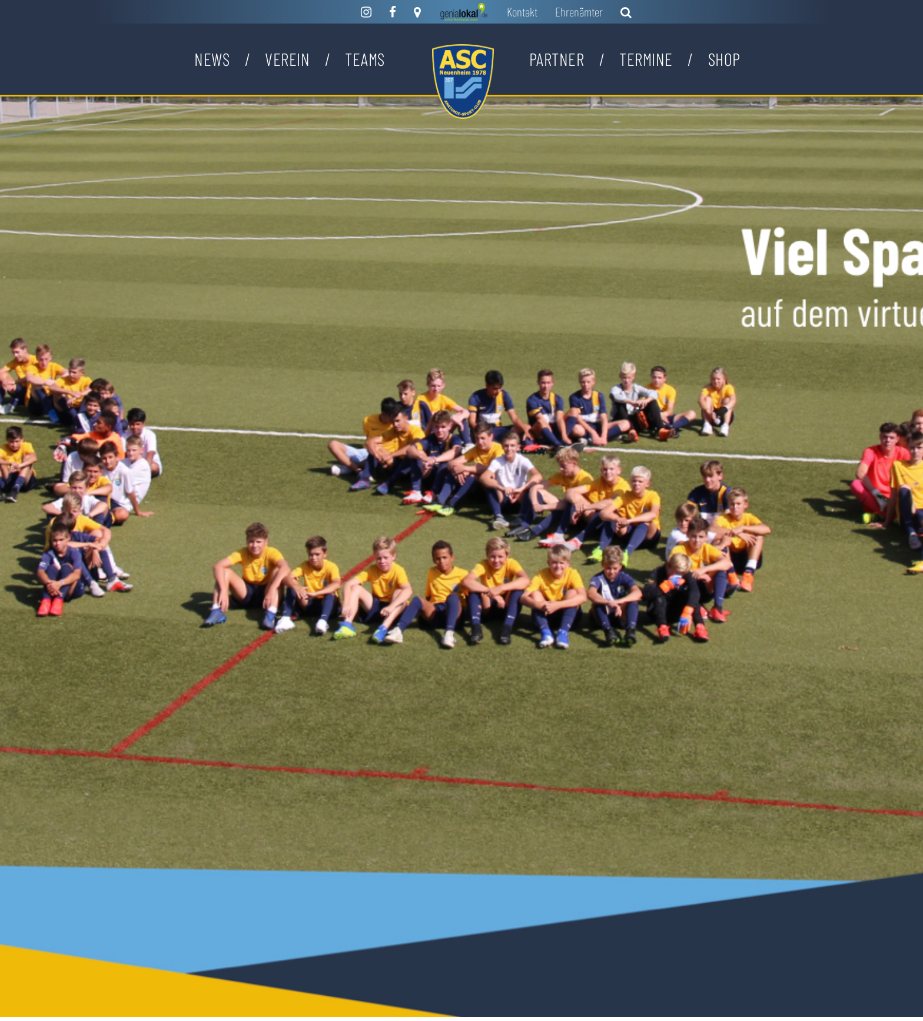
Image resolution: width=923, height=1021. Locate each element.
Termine (646, 58)
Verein (287, 58)
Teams (365, 58)
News (212, 58)
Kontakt (522, 11)
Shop (724, 58)
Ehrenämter (579, 11)
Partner (557, 58)
